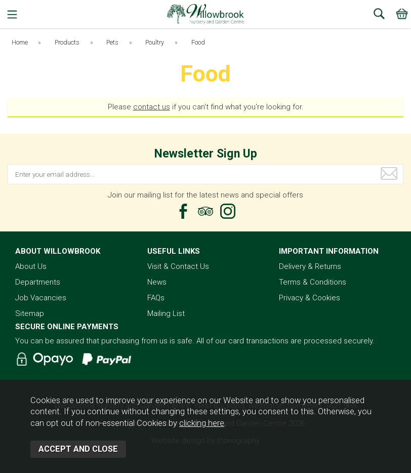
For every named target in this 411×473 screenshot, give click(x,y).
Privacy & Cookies (309, 297)
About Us (31, 266)
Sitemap (29, 313)
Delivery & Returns (310, 266)
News (157, 282)
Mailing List (166, 313)
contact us (151, 106)
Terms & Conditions (312, 282)
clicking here (201, 423)
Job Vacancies (40, 297)
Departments (37, 282)
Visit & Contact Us (178, 266)
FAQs (156, 297)
